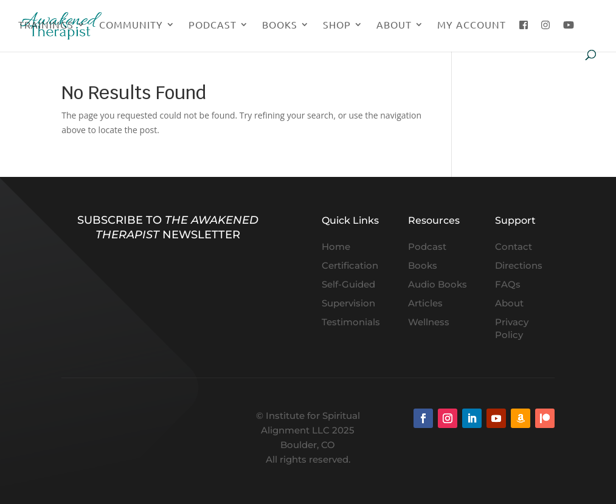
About (394, 25)
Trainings (46, 25)
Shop (337, 25)
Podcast (213, 25)
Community (131, 25)
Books (279, 25)
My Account (471, 25)
